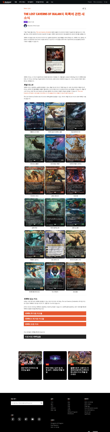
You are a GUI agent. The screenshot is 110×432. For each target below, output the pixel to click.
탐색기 (90, 2)
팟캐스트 (53, 408)
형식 (52, 404)
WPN (69, 410)
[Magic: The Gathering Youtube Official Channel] (32, 419)
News (25, 8)
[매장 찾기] (41, 403)
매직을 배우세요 (40, 2)
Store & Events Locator (91, 408)
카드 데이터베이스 (98, 2)
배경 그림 (53, 410)
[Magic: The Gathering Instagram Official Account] (39, 419)
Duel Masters (54, 425)
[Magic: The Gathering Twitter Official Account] (19, 419)
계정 (105, 2)
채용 (69, 406)
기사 (52, 2)
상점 (47, 2)
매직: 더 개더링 (89, 402)
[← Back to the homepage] (7, 2)
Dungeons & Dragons (57, 423)
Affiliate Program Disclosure (72, 413)
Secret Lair (88, 412)
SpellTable (87, 414)
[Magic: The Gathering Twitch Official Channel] (26, 419)
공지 (29, 8)
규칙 (52, 406)
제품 (16, 2)
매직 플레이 (30, 2)
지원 (69, 408)
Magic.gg (87, 406)
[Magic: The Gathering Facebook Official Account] (13, 419)
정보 (69, 402)
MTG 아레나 (22, 2)
